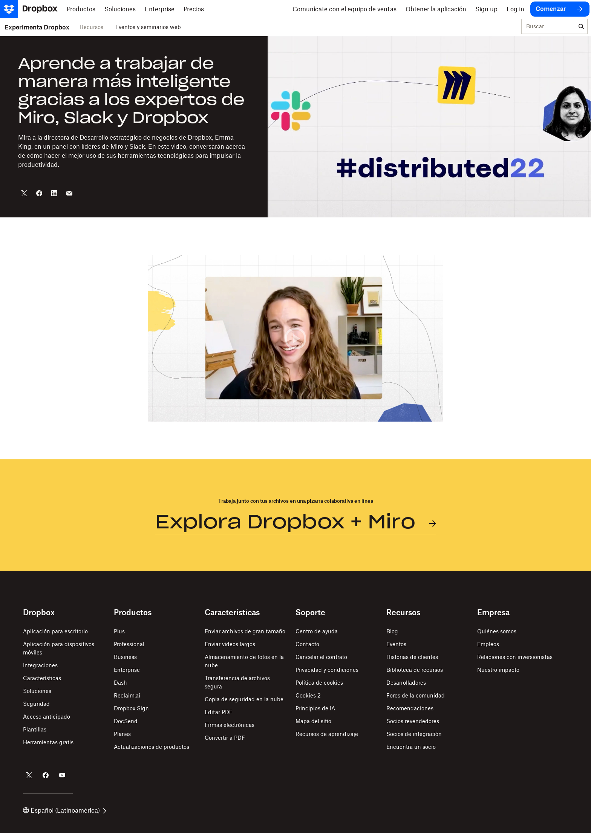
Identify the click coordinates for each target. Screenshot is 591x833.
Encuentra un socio (411, 747)
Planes (122, 734)
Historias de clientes (412, 657)
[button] (295, 338)
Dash (120, 682)
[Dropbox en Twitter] (29, 775)
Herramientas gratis (48, 742)
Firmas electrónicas (229, 725)
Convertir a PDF (225, 737)
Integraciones (40, 665)
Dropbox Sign (131, 708)
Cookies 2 (308, 695)
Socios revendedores (412, 721)
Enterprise (127, 670)
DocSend (126, 721)
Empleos (488, 644)
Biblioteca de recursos (414, 670)
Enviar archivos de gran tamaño (245, 631)
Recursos (91, 27)
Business (125, 657)
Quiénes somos (496, 631)
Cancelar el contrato (321, 657)
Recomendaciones (409, 708)
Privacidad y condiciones (327, 670)
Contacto (307, 644)
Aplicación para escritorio (55, 631)
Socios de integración (414, 734)
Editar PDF (219, 712)
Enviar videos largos (230, 644)
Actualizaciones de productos (151, 747)
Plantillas (34, 729)
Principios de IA (315, 708)
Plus (119, 631)
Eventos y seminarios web (148, 27)
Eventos (396, 644)
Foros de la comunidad (415, 695)
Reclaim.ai (127, 695)
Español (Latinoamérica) (64, 810)
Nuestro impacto (498, 670)
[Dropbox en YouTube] (62, 775)
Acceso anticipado (46, 716)
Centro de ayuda (317, 631)
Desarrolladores (406, 682)
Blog (392, 631)
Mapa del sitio (313, 721)
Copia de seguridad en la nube (244, 699)
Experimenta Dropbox (37, 27)
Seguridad (36, 704)
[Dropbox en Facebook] (46, 775)
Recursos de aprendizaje (327, 734)
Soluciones (37, 691)
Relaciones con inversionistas (515, 657)
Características (42, 678)
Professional (129, 644)
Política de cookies (319, 682)
